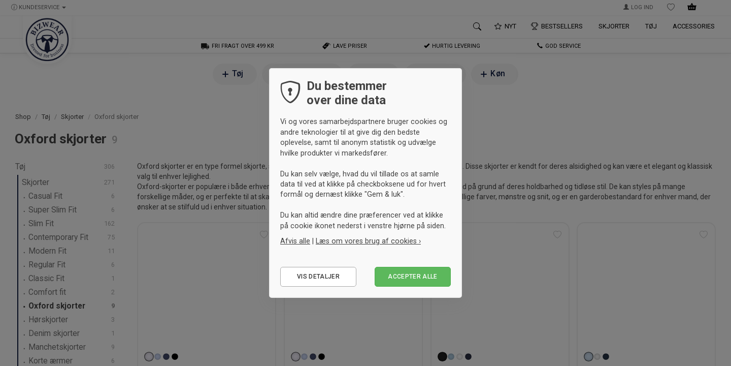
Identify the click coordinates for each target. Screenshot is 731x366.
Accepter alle (413, 276)
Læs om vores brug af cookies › (368, 241)
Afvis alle (295, 241)
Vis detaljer (318, 276)
